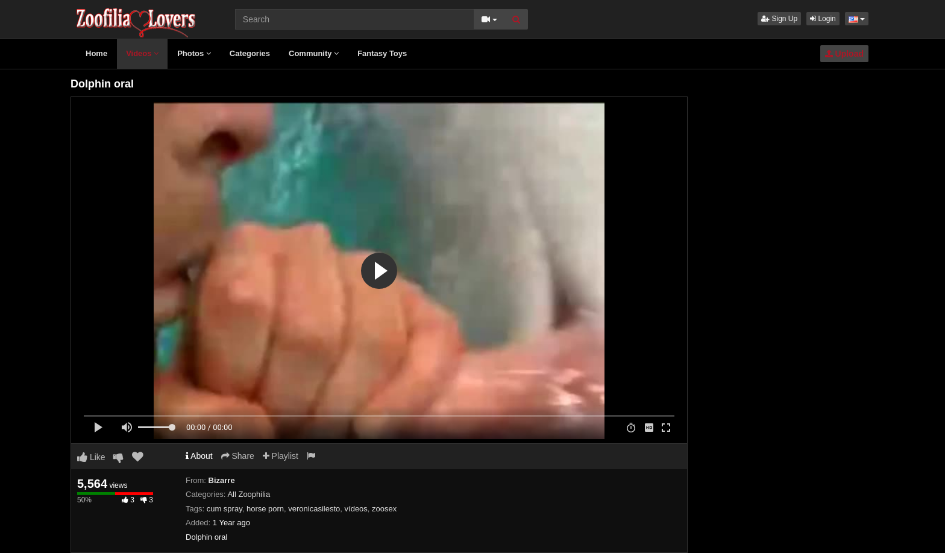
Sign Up (779, 18)
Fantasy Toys (382, 53)
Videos (142, 53)
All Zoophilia (248, 494)
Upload (844, 53)
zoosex (384, 508)
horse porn (265, 508)
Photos (194, 53)
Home (96, 53)
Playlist (280, 456)
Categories (250, 53)
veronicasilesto (314, 508)
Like (91, 457)
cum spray (224, 508)
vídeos (356, 508)
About (199, 456)
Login (823, 18)
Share (237, 456)
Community (314, 53)
